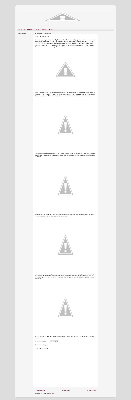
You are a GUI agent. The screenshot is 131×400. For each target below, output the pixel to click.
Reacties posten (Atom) (48, 393)
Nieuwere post (40, 390)
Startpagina (21, 29)
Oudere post (91, 390)
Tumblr (51, 29)
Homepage (66, 390)
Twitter (37, 29)
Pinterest (44, 29)
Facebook (30, 29)
